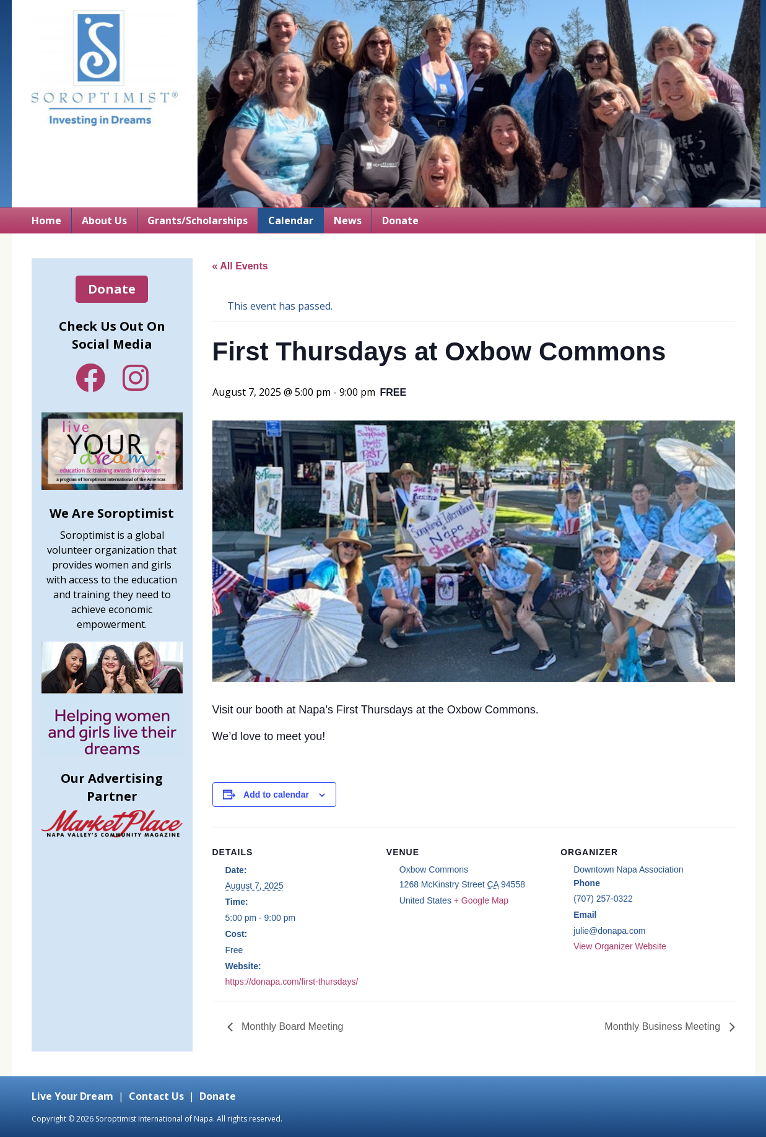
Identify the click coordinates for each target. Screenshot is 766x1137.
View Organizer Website (619, 946)
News (348, 220)
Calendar (290, 220)
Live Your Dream (72, 1096)
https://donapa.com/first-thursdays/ (292, 982)
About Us (104, 220)
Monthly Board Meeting (291, 1026)
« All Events (240, 266)
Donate (400, 220)
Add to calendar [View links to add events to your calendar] (276, 794)
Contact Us (156, 1096)
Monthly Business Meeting (663, 1026)
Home (46, 220)
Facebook (90, 377)
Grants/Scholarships (197, 220)
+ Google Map (481, 900)
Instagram (135, 377)
